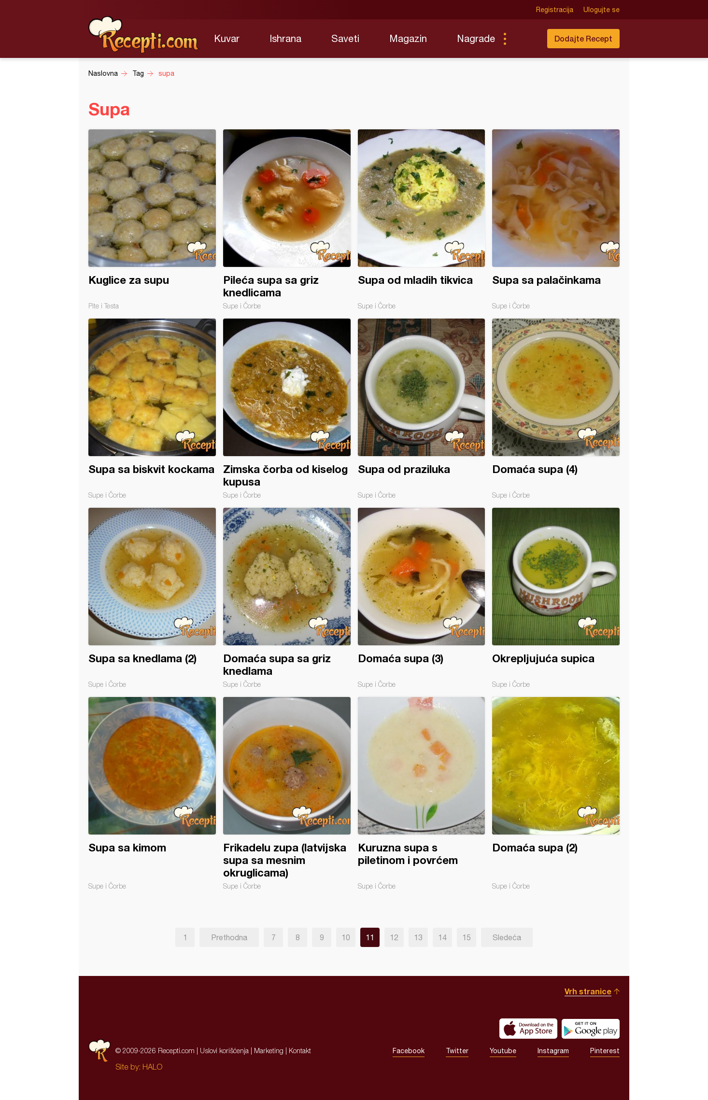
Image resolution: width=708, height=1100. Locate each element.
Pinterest (605, 1051)
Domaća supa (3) (421, 598)
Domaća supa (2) (556, 793)
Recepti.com (143, 35)
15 (466, 937)
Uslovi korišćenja (224, 1050)
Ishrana (285, 38)
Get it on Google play (591, 1028)
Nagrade (476, 38)
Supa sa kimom (152, 793)
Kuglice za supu (152, 219)
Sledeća (507, 937)
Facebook (409, 1051)
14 (442, 937)
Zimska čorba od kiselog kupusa (287, 409)
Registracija (554, 10)
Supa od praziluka (421, 409)
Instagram (553, 1051)
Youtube (503, 1051)
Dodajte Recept (583, 38)
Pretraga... (524, 38)
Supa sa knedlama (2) (152, 598)
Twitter (457, 1051)
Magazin (408, 38)
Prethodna (229, 937)
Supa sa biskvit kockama (152, 409)
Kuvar (227, 38)
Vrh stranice (588, 991)
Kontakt (300, 1050)
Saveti (345, 38)
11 (370, 937)
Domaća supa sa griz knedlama (287, 598)
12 (394, 937)
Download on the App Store (528, 1028)
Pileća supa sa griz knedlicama (287, 219)
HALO (152, 1066)
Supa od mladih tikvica (421, 219)
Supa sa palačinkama (556, 219)
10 (345, 937)
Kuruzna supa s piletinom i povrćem (421, 793)
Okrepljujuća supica (556, 598)
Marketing (268, 1050)
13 (418, 937)
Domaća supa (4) (556, 409)
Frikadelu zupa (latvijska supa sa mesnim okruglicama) (287, 793)
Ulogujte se (601, 10)
